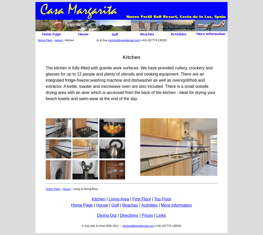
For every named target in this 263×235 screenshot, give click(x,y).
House (59, 40)
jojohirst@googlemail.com (123, 40)
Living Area (119, 199)
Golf (115, 205)
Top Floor (162, 199)
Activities (149, 205)
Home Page (45, 40)
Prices (147, 215)
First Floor (142, 199)
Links (161, 215)
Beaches (130, 205)
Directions (129, 215)
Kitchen (98, 199)
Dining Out (107, 215)
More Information (176, 205)
